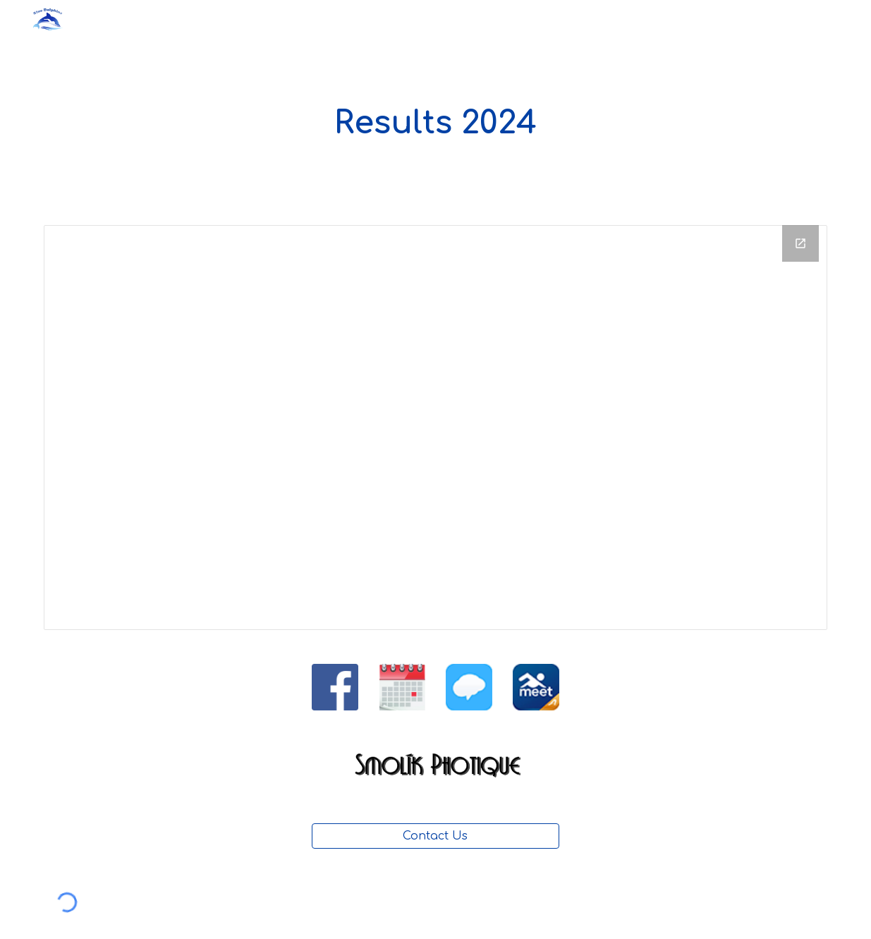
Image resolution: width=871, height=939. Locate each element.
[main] (435, 124)
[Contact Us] (435, 836)
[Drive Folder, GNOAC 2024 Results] (435, 427)
